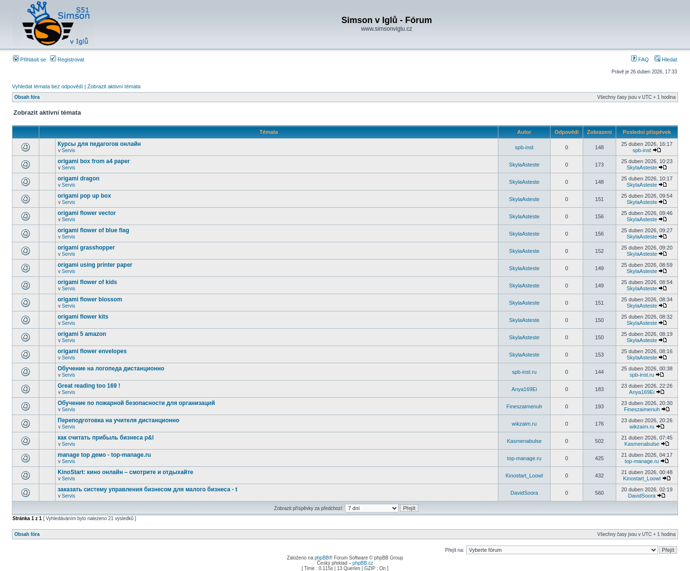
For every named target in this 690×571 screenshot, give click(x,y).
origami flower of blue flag (93, 230)
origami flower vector (86, 213)
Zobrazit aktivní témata (113, 86)
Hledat (666, 59)
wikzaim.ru (524, 424)
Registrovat (67, 59)
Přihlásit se (29, 59)
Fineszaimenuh (524, 406)
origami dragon (78, 178)
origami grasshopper (86, 247)
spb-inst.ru (524, 372)
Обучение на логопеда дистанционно (111, 368)
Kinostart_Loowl (524, 475)
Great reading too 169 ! (89, 385)
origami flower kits (83, 316)
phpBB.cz (363, 563)
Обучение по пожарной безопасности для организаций (136, 403)
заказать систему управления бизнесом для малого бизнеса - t (147, 489)
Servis (68, 150)
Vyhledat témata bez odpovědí (47, 86)
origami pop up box (84, 195)
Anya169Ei (524, 389)
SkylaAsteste (524, 164)
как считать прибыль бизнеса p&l (106, 437)
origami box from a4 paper (94, 161)
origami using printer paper (95, 265)
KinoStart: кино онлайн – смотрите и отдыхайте (125, 472)
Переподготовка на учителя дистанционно (118, 420)
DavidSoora (524, 493)
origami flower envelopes (92, 351)
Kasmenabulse (524, 441)
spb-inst (524, 147)
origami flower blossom (90, 299)
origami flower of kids (87, 282)
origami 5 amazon (82, 334)
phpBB (321, 557)
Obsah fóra (27, 97)
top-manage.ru (524, 458)
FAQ (640, 59)
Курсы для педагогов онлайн (99, 144)
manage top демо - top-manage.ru (104, 455)
